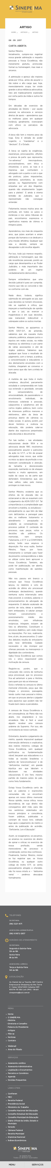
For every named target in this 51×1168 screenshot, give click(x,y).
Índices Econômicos (17, 1141)
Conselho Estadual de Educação (23, 1114)
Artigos (24, 32)
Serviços (37, 1165)
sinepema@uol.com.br (19, 993)
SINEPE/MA (25, 10)
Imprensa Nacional (16, 1137)
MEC (10, 1097)
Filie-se (11, 1034)
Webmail (12, 1046)
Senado (11, 1127)
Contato (12, 1041)
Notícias (12, 1037)
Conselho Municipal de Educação (23, 1117)
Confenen (12, 1094)
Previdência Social (16, 1104)
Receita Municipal (16, 1134)
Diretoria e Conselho (17, 1024)
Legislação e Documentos (20, 1070)
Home (13, 32)
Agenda (11, 1077)
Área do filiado (15, 1050)
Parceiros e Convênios (18, 1073)
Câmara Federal (15, 1130)
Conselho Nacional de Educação (23, 1111)
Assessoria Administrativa (20, 1067)
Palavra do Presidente (18, 1027)
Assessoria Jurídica (17, 1063)
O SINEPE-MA (14, 1018)
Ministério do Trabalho (18, 1107)
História (11, 1020)
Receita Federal (15, 1100)
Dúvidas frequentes (17, 1080)
